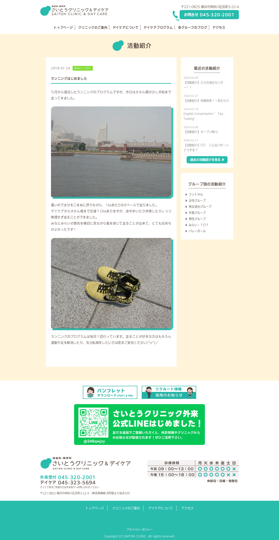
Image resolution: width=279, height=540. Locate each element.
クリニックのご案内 (92, 27)
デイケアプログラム (158, 27)
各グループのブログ (192, 27)
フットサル (196, 194)
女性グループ (197, 200)
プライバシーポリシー (139, 529)
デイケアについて (126, 27)
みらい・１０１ (82, 68)
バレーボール (197, 231)
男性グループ (197, 218)
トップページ (63, 27)
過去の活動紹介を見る (205, 159)
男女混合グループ (200, 206)
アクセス (219, 27)
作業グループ (197, 212)
